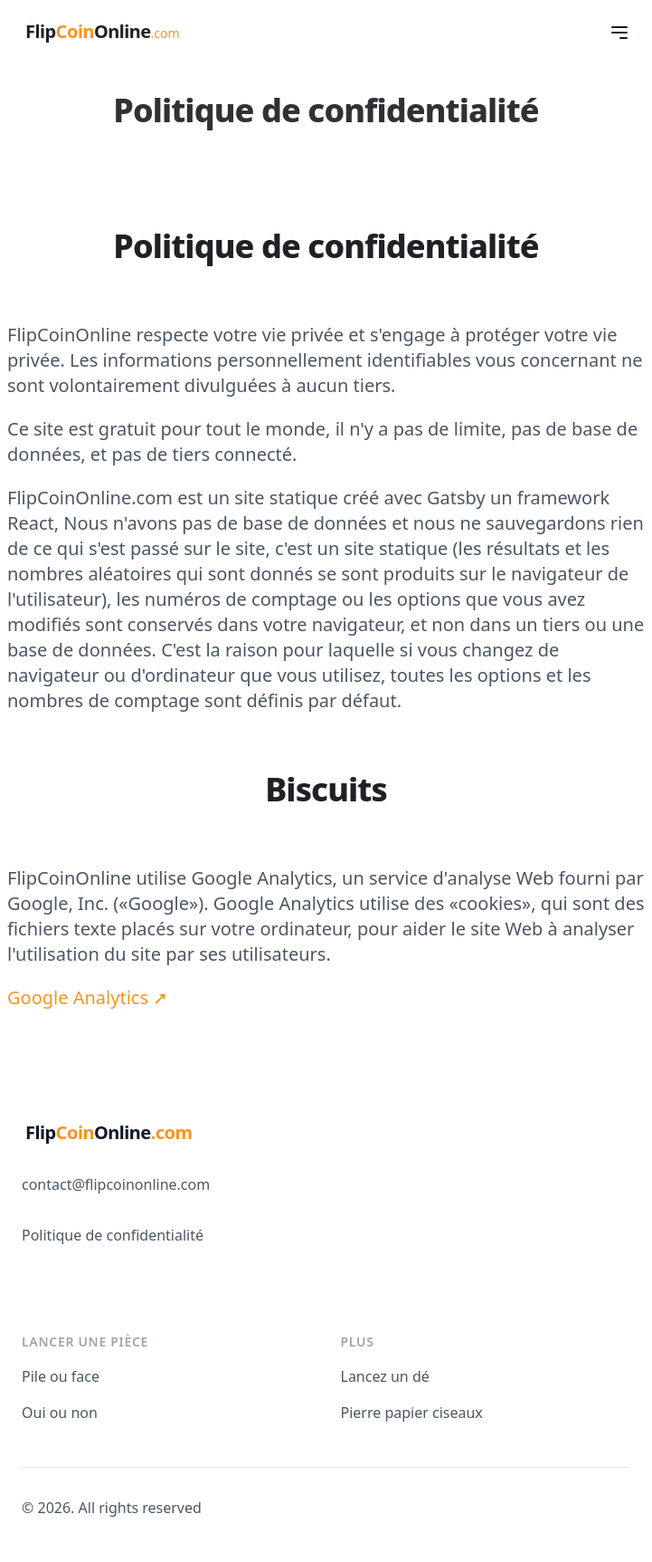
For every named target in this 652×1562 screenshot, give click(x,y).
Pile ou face (60, 1376)
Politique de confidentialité (112, 1235)
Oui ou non (60, 1413)
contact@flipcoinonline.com (116, 1184)
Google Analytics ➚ (87, 997)
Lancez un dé (385, 1376)
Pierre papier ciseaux (412, 1413)
